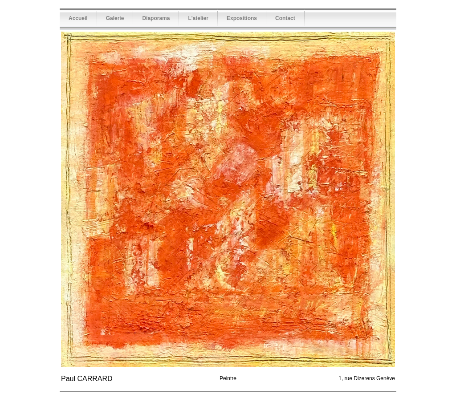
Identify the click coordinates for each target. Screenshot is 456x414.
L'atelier (198, 18)
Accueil (78, 18)
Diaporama (156, 18)
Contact (285, 18)
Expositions (242, 18)
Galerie (115, 18)
